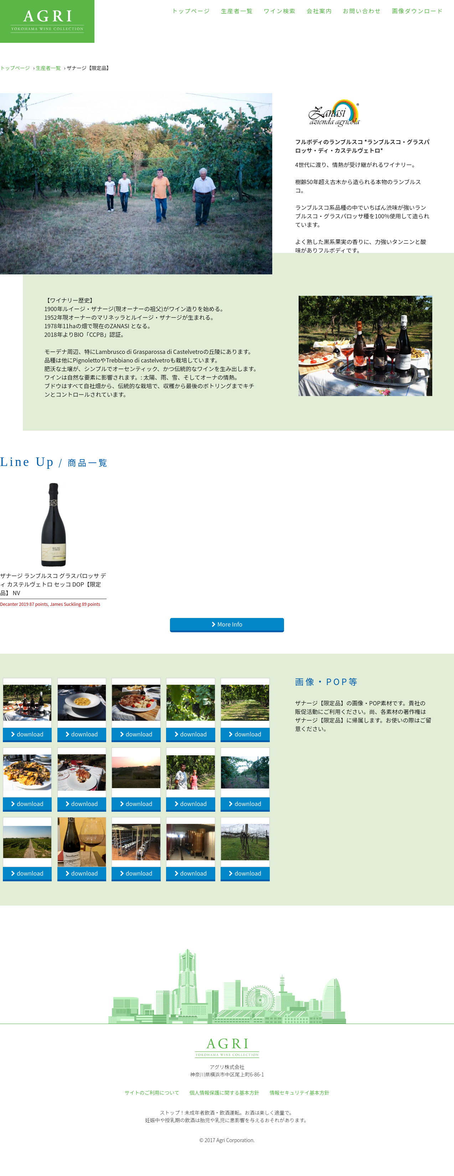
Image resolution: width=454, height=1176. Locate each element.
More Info (229, 624)
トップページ (191, 10)
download (30, 734)
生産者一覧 (237, 10)
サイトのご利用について (152, 1092)
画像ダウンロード (417, 10)
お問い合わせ (362, 10)
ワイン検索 (280, 10)
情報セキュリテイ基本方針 (299, 1092)
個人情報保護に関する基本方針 (224, 1092)
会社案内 (319, 10)
